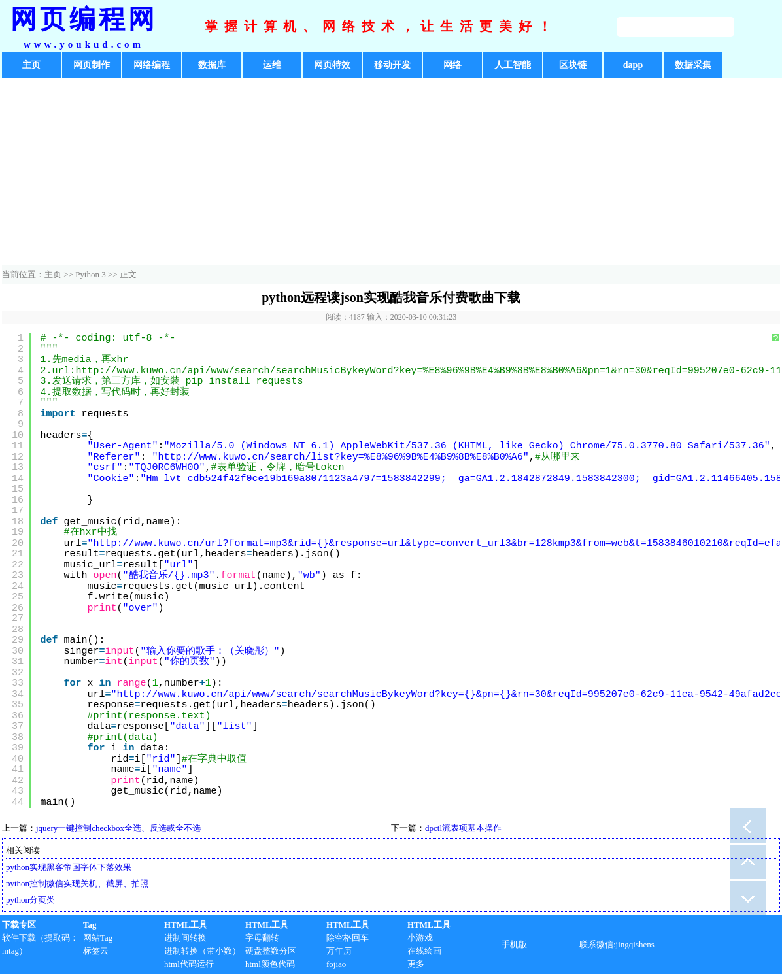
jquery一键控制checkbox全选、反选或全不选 (118, 828)
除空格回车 (347, 938)
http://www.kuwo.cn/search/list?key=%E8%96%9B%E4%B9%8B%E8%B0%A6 (340, 457)
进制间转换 (185, 938)
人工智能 (512, 65)
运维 (272, 65)
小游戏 (420, 938)
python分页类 (30, 900)
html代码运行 (189, 964)
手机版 (514, 944)
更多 (415, 964)
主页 (31, 65)
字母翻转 (262, 938)
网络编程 (151, 65)
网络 (452, 65)
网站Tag (97, 938)
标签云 (96, 951)
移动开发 (392, 65)
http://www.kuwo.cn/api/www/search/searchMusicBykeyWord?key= (290, 694)
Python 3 (90, 274)
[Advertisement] (391, 173)
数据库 (212, 65)
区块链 (572, 65)
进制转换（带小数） (202, 951)
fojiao (336, 964)
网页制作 (91, 65)
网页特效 (332, 65)
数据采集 (693, 65)
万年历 (339, 951)
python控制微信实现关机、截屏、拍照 (77, 883)
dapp (633, 65)
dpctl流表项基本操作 (463, 828)
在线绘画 (424, 951)
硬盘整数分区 (270, 951)
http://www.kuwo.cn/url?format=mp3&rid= (205, 543)
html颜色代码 (270, 964)
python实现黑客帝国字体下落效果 (68, 867)
